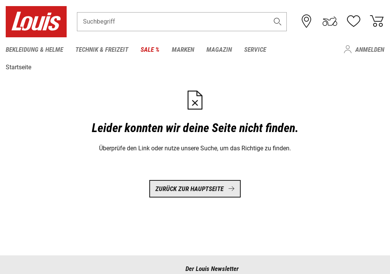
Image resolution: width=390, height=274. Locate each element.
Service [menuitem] (255, 49)
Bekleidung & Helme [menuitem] (34, 49)
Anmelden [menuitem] (369, 49)
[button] (277, 21)
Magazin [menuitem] (219, 49)
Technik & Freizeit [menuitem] (101, 49)
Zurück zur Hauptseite (195, 188)
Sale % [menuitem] (150, 49)
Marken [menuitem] (183, 49)
